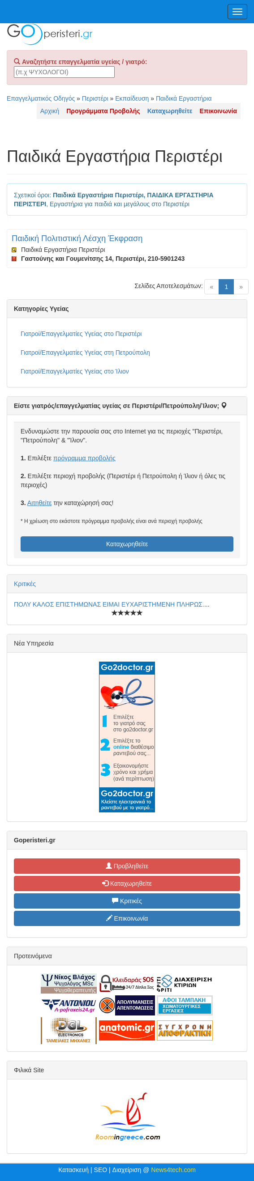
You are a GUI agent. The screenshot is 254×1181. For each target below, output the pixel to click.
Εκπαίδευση (132, 98)
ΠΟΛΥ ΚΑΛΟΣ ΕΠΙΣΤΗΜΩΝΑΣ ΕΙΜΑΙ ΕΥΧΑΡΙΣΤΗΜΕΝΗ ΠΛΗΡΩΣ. (109, 604)
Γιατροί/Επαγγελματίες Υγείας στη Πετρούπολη (85, 352)
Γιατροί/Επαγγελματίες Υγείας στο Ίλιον (75, 371)
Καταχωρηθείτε (127, 544)
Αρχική (50, 111)
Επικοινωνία (127, 918)
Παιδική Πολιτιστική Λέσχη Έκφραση (77, 238)
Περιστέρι (95, 98)
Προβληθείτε (127, 866)
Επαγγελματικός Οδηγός (41, 98)
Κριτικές (25, 583)
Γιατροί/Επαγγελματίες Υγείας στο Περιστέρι (81, 333)
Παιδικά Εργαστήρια (184, 98)
